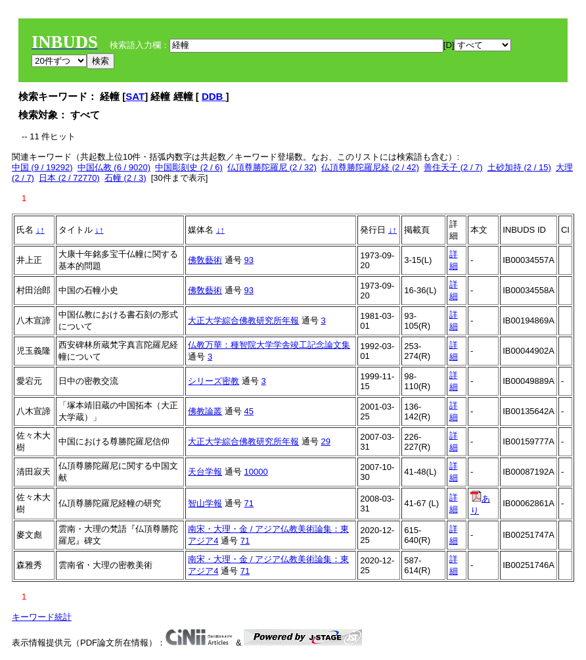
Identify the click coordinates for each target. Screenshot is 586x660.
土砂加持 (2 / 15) (519, 167)
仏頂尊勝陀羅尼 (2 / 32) (272, 167)
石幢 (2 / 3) (125, 178)
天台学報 (205, 472)
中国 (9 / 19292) (42, 167)
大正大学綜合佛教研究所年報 (243, 320)
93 (248, 260)
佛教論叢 (205, 411)
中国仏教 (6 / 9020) (114, 167)
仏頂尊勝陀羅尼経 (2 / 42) (370, 167)
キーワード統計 (42, 617)
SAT (135, 96)
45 (248, 411)
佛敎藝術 (205, 260)
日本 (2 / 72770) (69, 178)
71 (248, 503)
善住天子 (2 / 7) (453, 167)
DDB (214, 96)
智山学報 (205, 503)
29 (325, 441)
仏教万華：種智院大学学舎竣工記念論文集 (269, 345)
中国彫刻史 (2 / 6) (189, 167)
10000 (255, 472)
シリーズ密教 (213, 381)
